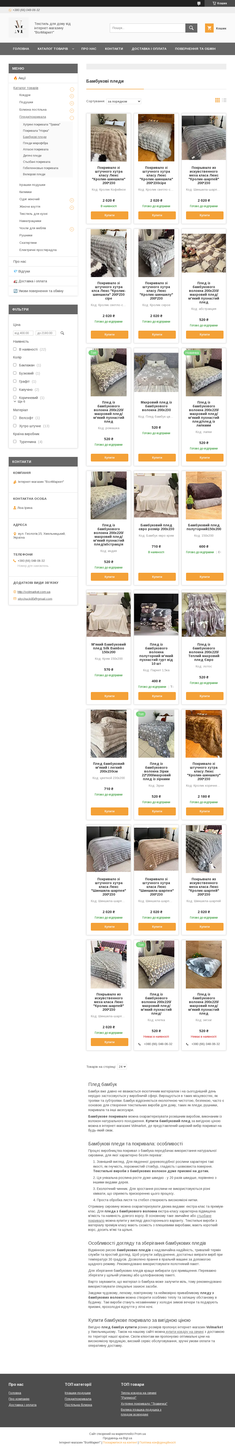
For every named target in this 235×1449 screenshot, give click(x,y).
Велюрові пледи (34, 174)
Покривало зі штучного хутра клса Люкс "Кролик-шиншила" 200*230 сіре (109, 290)
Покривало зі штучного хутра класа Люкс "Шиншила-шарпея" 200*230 (108, 886)
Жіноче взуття (29, 206)
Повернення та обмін (195, 49)
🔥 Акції (19, 78)
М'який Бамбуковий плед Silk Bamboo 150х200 (108, 648)
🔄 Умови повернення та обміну (38, 291)
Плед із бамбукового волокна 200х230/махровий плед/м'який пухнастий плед (203, 292)
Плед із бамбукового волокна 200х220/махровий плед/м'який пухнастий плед (108, 411)
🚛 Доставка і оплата (30, 281)
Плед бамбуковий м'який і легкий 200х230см (108, 767)
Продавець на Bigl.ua (117, 1438)
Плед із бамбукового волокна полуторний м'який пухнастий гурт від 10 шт (156, 653)
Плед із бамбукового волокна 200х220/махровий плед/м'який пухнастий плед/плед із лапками (203, 413)
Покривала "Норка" (36, 130)
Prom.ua (140, 1434)
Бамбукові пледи (35, 137)
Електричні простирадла (38, 250)
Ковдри (24, 95)
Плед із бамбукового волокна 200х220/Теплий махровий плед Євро (203, 652)
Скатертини (28, 242)
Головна (21, 49)
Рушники (25, 235)
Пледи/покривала (32, 117)
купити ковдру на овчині (184, 1332)
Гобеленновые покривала (40, 168)
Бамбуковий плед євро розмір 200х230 (156, 527)
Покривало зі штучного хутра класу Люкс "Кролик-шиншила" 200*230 (108, 175)
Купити (110, 215)
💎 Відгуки (21, 271)
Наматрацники (30, 221)
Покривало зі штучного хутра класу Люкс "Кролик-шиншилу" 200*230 (156, 290)
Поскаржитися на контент (120, 1442)
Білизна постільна (33, 109)
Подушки (26, 102)
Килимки (25, 192)
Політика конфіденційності (157, 1442)
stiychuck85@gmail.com (35, 598)
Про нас (88, 49)
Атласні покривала (35, 149)
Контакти (114, 49)
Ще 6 (21, 401)
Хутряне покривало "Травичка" (144, 1403)
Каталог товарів (53, 49)
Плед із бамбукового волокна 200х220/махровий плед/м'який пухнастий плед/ (156, 1003)
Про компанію (19, 1399)
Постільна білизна (78, 1405)
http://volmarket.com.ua (34, 592)
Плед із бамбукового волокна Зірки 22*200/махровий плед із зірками (156, 771)
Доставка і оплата (149, 49)
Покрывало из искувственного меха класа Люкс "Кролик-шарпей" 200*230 (203, 175)
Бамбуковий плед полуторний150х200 (204, 527)
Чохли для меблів (32, 228)
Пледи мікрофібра (35, 143)
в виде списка (224, 101)
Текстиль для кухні (33, 214)
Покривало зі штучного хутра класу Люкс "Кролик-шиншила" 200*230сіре (156, 175)
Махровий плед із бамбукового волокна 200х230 (156, 406)
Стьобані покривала (36, 162)
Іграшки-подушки (32, 185)
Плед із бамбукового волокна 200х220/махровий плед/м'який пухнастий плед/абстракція (108, 534)
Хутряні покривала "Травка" (41, 124)
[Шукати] (191, 28)
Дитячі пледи (32, 155)
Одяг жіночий (29, 199)
